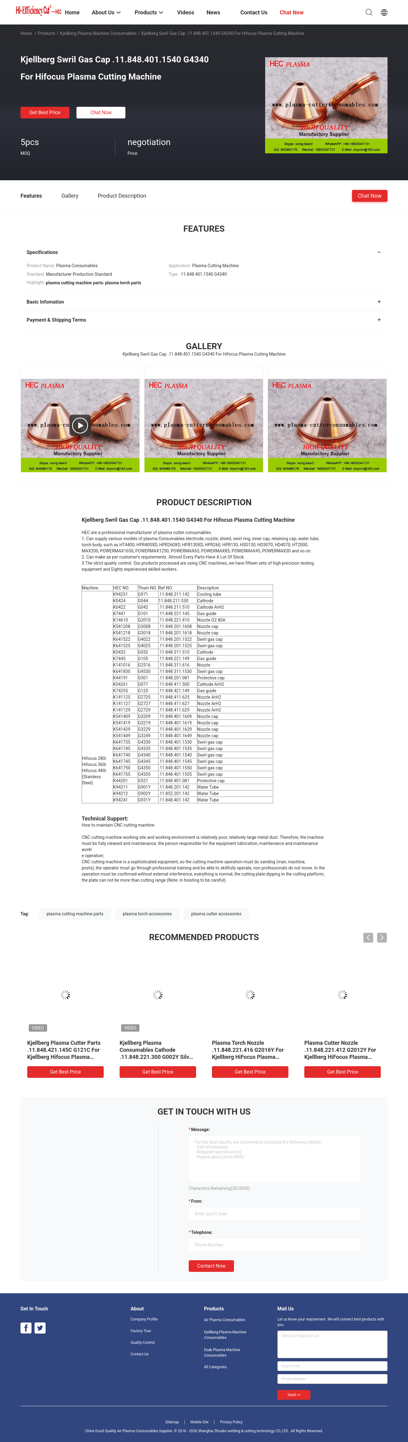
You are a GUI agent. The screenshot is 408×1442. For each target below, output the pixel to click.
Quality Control (143, 1342)
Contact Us (140, 1354)
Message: (200, 1129)
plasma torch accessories (147, 913)
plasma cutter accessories (216, 913)
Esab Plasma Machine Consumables (222, 1353)
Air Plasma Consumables (224, 1320)
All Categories (215, 1367)
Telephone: (202, 1232)
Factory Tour (141, 1331)
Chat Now (101, 112)
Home (26, 33)
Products (46, 33)
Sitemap (172, 1422)
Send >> (293, 1395)
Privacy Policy (231, 1422)
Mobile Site (199, 1422)
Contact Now (211, 1266)
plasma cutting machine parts (75, 913)
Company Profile (144, 1319)
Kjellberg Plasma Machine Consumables (98, 33)
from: (196, 1201)
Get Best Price (45, 112)
